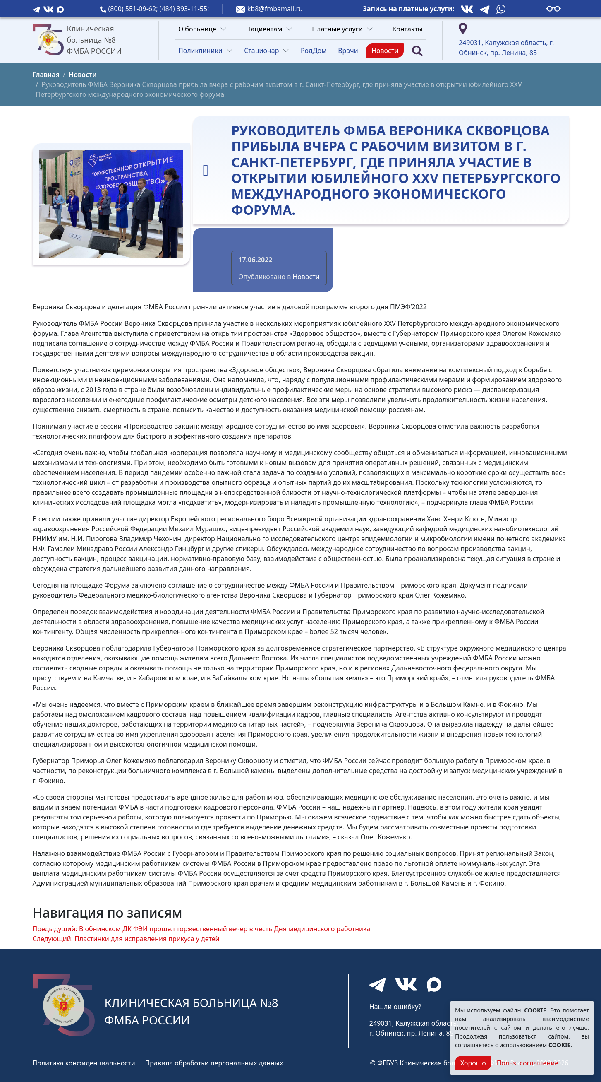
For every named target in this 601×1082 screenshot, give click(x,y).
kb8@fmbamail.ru (275, 8)
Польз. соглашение (527, 1063)
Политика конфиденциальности (84, 1063)
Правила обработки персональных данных (214, 1063)
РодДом (314, 50)
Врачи (348, 50)
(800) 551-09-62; (134, 8)
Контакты (408, 29)
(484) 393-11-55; (184, 8)
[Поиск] (417, 51)
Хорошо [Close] (473, 1063)
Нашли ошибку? (395, 1006)
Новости (384, 50)
